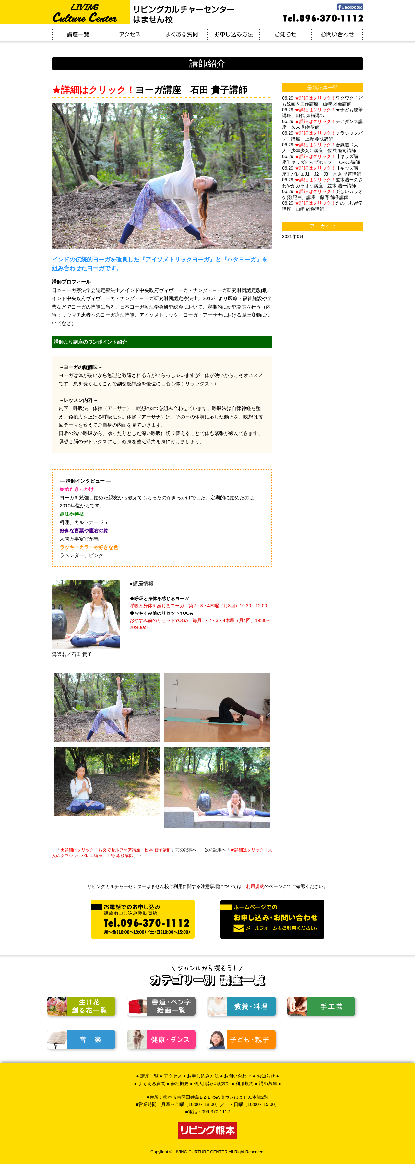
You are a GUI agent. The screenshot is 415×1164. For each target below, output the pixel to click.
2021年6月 (293, 236)
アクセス (173, 1076)
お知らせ (266, 1076)
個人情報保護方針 (212, 1083)
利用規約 (255, 886)
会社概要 (180, 1083)
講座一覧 (149, 1076)
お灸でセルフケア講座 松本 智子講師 (115, 849)
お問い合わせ (237, 1076)
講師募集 (268, 1083)
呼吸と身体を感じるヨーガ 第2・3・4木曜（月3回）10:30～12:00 (198, 605)
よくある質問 (151, 1083)
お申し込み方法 (203, 1076)
